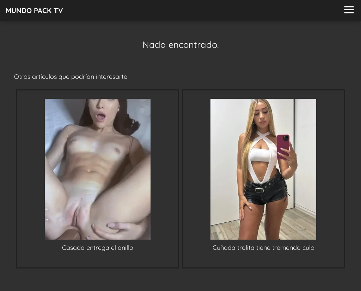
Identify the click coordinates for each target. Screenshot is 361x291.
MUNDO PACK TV (34, 10)
